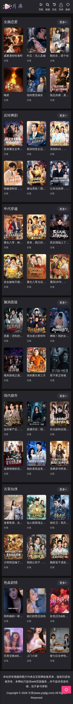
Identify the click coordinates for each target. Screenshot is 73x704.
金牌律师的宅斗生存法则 (13, 468)
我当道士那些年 (36, 335)
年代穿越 (11, 209)
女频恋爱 (11, 22)
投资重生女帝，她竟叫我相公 (13, 149)
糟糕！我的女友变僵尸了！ (59, 335)
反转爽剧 (11, 115)
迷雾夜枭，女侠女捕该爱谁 (13, 522)
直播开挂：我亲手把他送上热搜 (36, 429)
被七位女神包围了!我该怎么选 (59, 655)
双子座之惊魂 (58, 375)
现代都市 (11, 395)
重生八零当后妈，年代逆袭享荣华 (36, 281)
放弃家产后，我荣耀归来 (13, 429)
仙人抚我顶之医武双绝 (36, 522)
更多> (63, 22)
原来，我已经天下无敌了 (36, 242)
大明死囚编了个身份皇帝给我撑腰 (13, 562)
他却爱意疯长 (35, 95)
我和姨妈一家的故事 (13, 616)
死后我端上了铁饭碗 (59, 242)
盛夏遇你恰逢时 (13, 55)
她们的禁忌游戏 (36, 616)
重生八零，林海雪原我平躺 (13, 242)
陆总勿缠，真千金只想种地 (59, 95)
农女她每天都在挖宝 (13, 281)
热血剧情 (11, 582)
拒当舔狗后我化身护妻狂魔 (59, 429)
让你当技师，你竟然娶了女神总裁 (59, 188)
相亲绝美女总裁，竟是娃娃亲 (36, 149)
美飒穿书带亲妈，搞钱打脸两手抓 (59, 468)
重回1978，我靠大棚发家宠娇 (59, 281)
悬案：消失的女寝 (13, 335)
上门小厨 (32, 655)
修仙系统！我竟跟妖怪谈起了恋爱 (36, 188)
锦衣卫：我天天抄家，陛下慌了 (59, 522)
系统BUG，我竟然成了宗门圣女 (59, 149)
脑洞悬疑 (11, 302)
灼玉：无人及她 (36, 55)
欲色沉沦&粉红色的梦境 (59, 616)
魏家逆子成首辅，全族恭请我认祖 (59, 562)
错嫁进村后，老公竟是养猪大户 (13, 188)
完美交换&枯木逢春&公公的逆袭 (13, 655)
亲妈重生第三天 (36, 375)
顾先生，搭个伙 (59, 55)
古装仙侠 (11, 489)
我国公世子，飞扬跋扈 (36, 562)
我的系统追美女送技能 (36, 468)
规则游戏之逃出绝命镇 (13, 375)
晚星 (6, 95)
